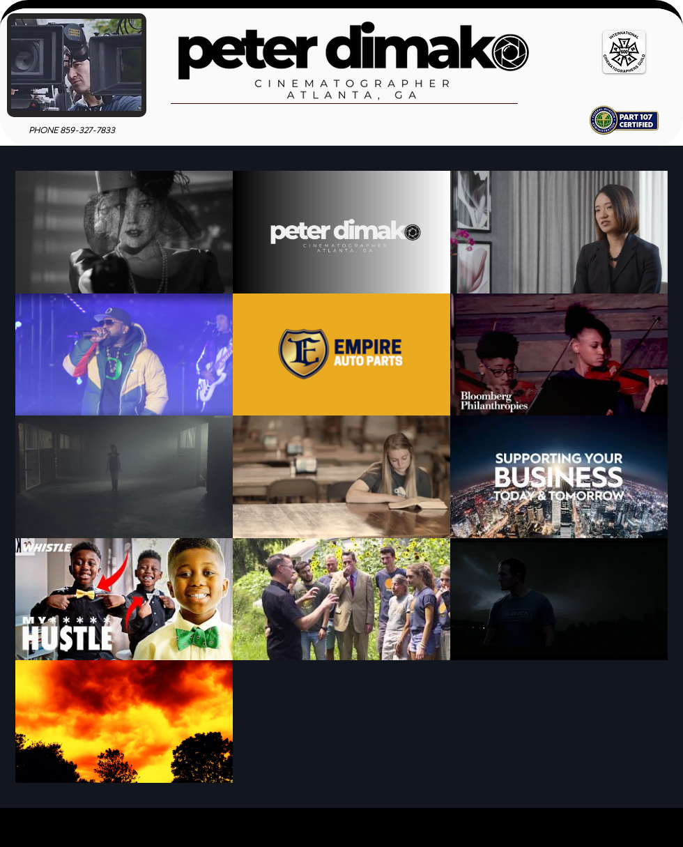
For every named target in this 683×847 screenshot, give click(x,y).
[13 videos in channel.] (341, 477)
